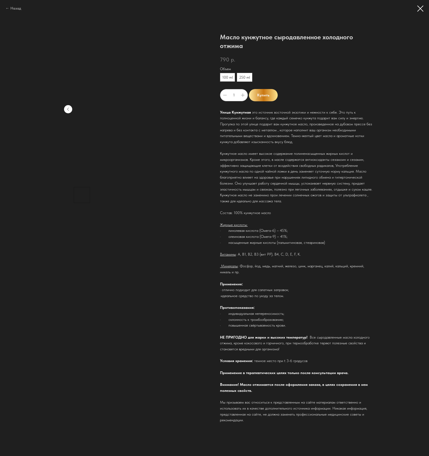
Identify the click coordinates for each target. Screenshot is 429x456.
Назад (15, 8)
